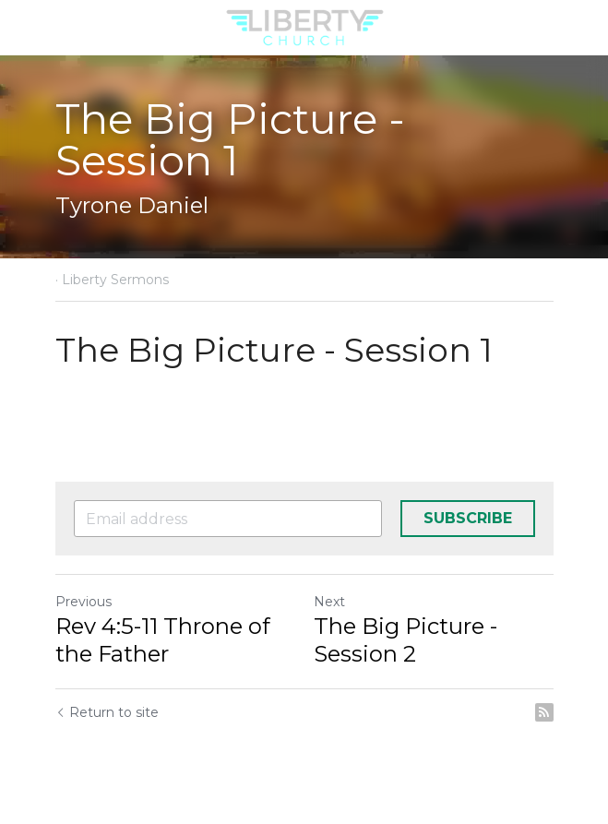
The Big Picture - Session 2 (405, 640)
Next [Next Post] (329, 601)
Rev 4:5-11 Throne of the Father (162, 640)
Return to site (107, 712)
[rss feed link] (544, 712)
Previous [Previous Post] (83, 601)
